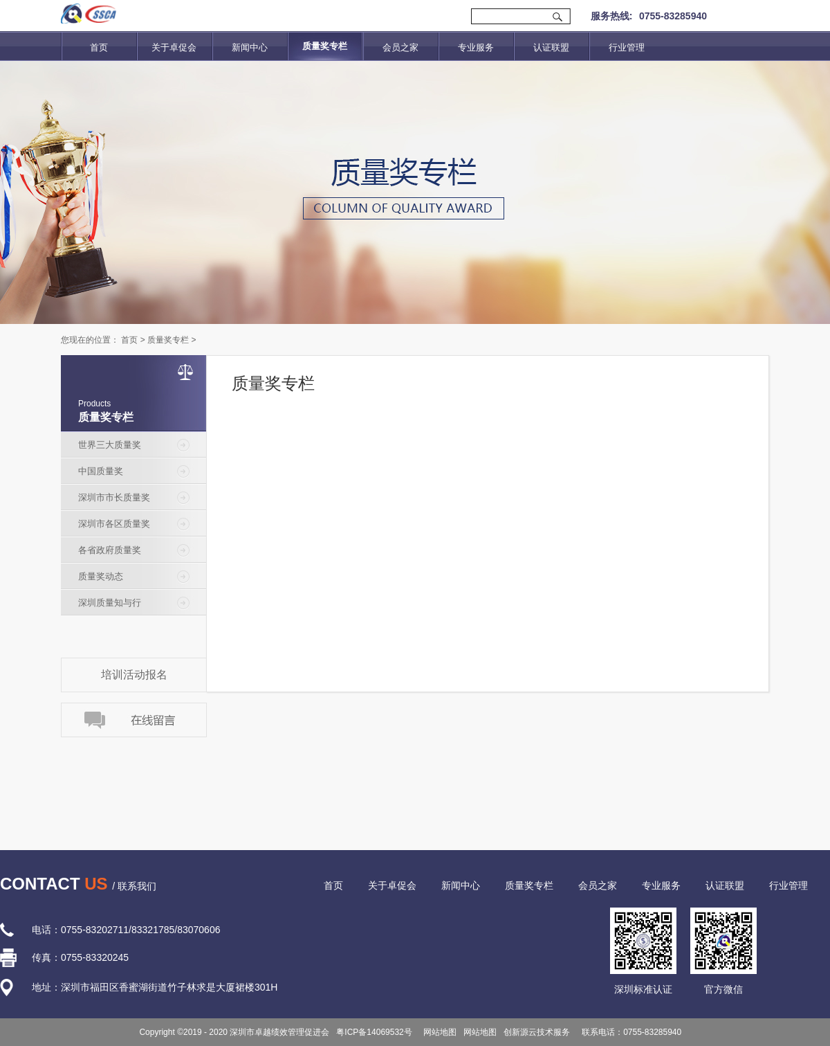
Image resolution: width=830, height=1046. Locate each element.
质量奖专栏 (168, 340)
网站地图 (438, 1032)
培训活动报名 (134, 674)
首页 (99, 47)
